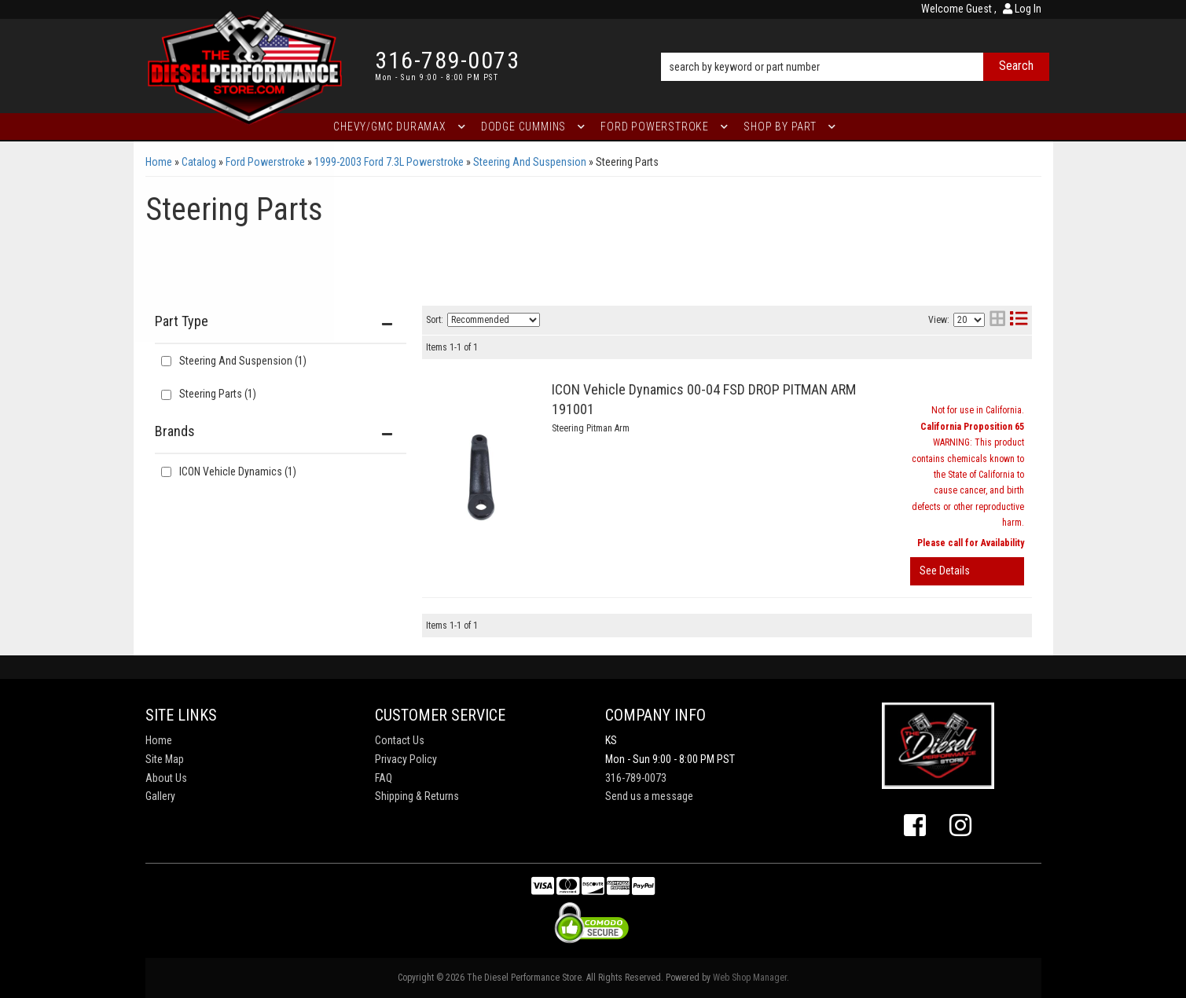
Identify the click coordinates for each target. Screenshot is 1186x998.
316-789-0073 (635, 778)
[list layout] (1018, 320)
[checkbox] (166, 472)
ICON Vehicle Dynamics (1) (237, 471)
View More (967, 571)
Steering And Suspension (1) (243, 360)
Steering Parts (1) (217, 393)
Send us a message (649, 796)
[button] (854, 45)
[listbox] (493, 320)
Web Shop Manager (750, 977)
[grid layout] (997, 320)
